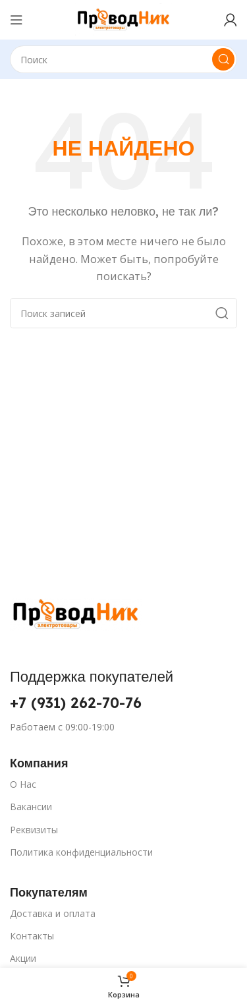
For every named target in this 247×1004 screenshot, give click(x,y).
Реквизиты (34, 829)
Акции (23, 958)
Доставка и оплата (53, 913)
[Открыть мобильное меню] (16, 20)
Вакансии (31, 806)
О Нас (23, 784)
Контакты (32, 936)
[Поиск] (123, 59)
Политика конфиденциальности (81, 852)
